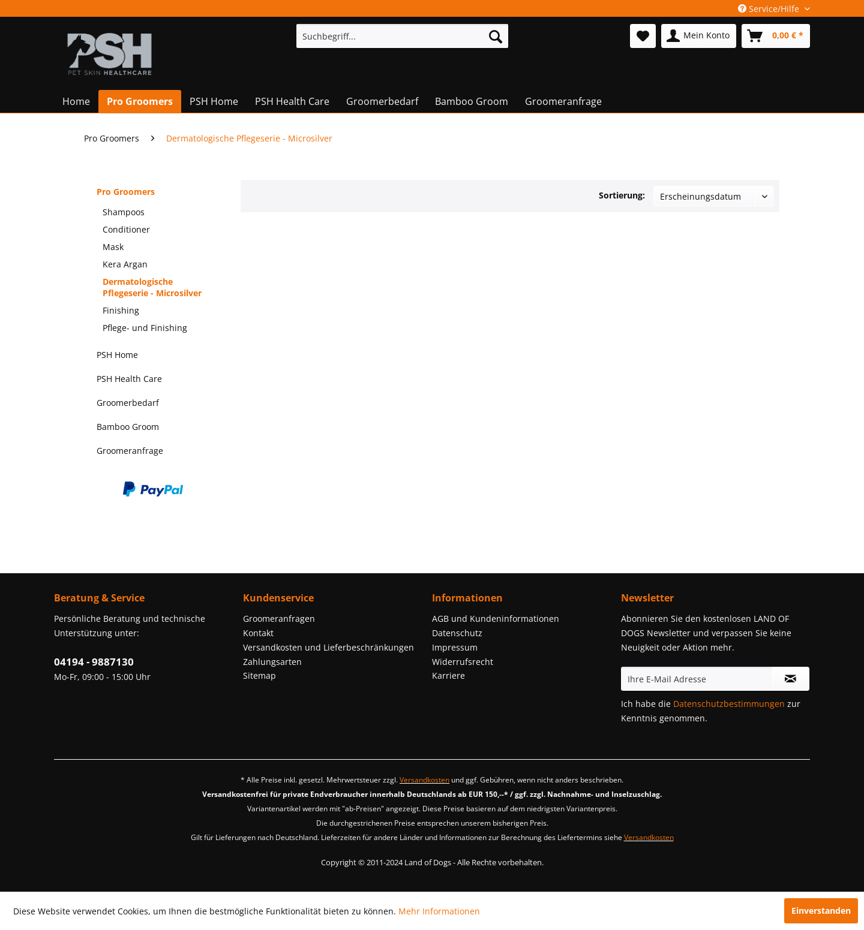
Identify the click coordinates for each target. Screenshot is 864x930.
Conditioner (126, 229)
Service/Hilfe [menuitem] (770, 8)
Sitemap (259, 675)
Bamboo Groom (128, 426)
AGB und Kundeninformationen (495, 618)
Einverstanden (821, 910)
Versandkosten (424, 780)
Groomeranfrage (130, 450)
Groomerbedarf (128, 402)
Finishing (121, 310)
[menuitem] (402, 36)
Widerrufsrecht (462, 661)
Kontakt (258, 633)
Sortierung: (622, 195)
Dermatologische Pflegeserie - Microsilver (152, 287)
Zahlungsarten (272, 661)
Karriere (448, 675)
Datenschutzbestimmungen (729, 703)
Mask (113, 246)
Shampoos (124, 212)
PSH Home (117, 354)
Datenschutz (457, 633)
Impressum (455, 647)
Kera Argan (125, 264)
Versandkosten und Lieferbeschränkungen (328, 647)
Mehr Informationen (439, 911)
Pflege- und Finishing (145, 327)
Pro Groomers (126, 191)
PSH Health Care (129, 378)
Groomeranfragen (279, 618)
